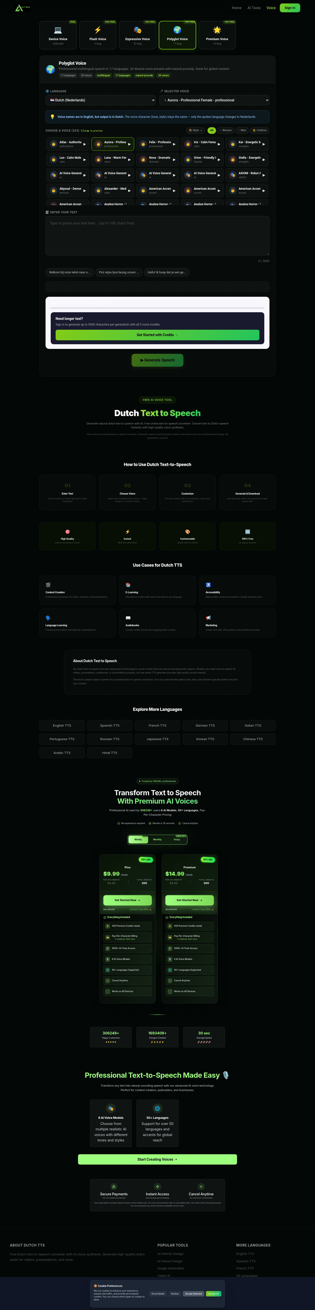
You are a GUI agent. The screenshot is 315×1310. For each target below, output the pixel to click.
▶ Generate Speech (158, 360)
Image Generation (171, 1268)
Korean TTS (205, 739)
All (211, 130)
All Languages (247, 1275)
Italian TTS (253, 725)
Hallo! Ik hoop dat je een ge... (167, 272)
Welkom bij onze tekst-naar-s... (69, 272)
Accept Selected (193, 1294)
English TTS (62, 725)
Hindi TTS (109, 753)
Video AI (164, 1275)
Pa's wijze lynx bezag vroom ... (119, 272)
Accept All (213, 1294)
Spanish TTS (110, 725)
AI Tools (254, 8)
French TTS (157, 725)
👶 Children (259, 130)
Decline (175, 1294)
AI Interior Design (171, 1254)
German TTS (205, 725)
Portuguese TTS (62, 739)
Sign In (290, 8)
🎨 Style (195, 130)
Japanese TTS (157, 739)
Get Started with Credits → (157, 335)
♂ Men (242, 130)
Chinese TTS (253, 739)
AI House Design (170, 1261)
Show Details (157, 1294)
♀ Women (226, 130)
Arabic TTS (61, 753)
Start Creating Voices (158, 1159)
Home (237, 8)
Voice (271, 8)
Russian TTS (109, 739)
